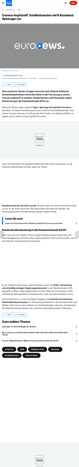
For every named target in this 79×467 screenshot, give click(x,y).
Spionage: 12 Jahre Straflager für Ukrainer (19, 326)
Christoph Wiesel (11, 75)
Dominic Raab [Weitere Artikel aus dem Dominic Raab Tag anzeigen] (31, 355)
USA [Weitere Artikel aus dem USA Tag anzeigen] (22, 349)
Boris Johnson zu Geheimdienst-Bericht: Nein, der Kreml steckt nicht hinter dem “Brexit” (35, 333)
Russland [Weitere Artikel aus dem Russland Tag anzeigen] (55, 349)
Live (73, 3)
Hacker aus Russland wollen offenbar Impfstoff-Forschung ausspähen (34, 223)
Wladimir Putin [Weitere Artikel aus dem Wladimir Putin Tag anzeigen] (37, 349)
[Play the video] (39, 46)
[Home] (3, 10)
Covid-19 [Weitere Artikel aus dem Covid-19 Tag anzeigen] (9, 349)
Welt (19, 10)
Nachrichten (10, 10)
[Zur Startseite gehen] (9, 3)
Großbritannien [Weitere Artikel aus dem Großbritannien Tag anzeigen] (11, 355)
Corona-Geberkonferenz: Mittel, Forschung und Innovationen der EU (30, 341)
